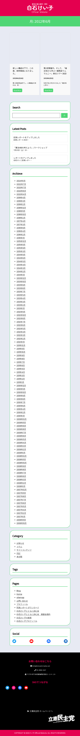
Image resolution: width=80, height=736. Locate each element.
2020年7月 (20, 180)
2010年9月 (20, 396)
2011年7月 (20, 361)
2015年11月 (20, 239)
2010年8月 (20, 400)
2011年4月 (20, 372)
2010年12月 (20, 386)
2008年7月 (20, 477)
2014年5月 (20, 256)
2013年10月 (20, 277)
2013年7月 (20, 288)
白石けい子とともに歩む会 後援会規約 (33, 614)
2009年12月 (21, 421)
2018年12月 (20, 200)
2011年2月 (20, 379)
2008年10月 (21, 466)
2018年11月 (20, 204)
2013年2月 (20, 302)
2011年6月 (20, 365)
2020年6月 (20, 183)
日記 (17, 552)
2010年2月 (20, 414)
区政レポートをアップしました (26, 136)
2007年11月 (20, 498)
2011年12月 (20, 344)
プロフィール (21, 603)
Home (18, 593)
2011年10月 (20, 351)
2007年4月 (21, 515)
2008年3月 (20, 484)
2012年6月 (20, 323)
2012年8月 (20, 316)
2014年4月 (20, 260)
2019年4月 (20, 190)
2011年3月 (20, 375)
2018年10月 (20, 208)
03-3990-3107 (41, 670)
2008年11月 (20, 463)
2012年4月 (20, 330)
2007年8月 (20, 501)
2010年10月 (20, 393)
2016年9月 (20, 222)
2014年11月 (20, 250)
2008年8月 (20, 473)
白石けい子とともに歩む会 (27, 610)
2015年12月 (20, 236)
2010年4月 (20, 410)
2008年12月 (21, 459)
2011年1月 (19, 382)
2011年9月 (20, 354)
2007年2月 (20, 519)
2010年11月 (20, 389)
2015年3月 (20, 246)
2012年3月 (20, 333)
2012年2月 (20, 337)
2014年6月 (20, 253)
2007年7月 (20, 505)
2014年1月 (20, 270)
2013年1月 (20, 305)
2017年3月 (20, 218)
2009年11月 (20, 424)
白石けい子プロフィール (26, 621)
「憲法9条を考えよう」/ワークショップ (30, 147)
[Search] (65, 114)
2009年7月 (20, 435)
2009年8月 (20, 431)
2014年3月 (20, 264)
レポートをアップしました (24, 157)
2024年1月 (20, 173)
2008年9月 (20, 470)
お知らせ (19, 542)
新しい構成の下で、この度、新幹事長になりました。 (23, 70)
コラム (18, 545)
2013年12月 (20, 274)
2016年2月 (20, 228)
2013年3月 (20, 298)
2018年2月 (20, 211)
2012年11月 (20, 309)
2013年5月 (20, 291)
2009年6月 (20, 438)
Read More (17, 91)
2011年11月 (20, 347)
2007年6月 (20, 508)
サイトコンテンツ (23, 549)
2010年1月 (20, 417)
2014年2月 (20, 267)
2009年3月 (20, 449)
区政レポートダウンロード (27, 607)
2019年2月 (20, 197)
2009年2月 (20, 452)
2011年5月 (20, 368)
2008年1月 (20, 491)
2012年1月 (20, 341)
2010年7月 (20, 403)
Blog (18, 589)
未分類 (18, 556)
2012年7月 (20, 319)
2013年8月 (20, 284)
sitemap (20, 596)
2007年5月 (21, 512)
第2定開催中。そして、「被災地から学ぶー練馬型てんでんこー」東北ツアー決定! (55, 70)
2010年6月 (20, 407)
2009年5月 (21, 442)
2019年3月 (20, 194)
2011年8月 (20, 358)
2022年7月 (20, 176)
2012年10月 (20, 312)
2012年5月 (20, 327)
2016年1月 (20, 232)
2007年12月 (21, 494)
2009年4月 (21, 445)
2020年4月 (21, 187)
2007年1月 (20, 522)
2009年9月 (20, 428)
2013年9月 (20, 281)
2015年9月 (20, 242)
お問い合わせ (21, 600)
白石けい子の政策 (23, 617)
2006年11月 (20, 526)
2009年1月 (20, 456)
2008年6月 (20, 480)
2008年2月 (20, 487)
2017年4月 (20, 214)
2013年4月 (20, 295)
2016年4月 (20, 225)
